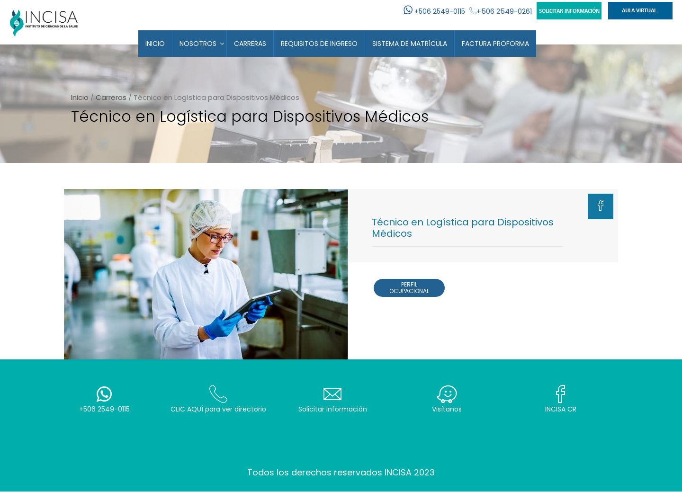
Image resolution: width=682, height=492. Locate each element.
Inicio (155, 43)
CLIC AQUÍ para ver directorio (219, 399)
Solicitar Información (333, 399)
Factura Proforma (495, 43)
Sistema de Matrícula (409, 43)
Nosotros (197, 43)
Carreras (250, 43)
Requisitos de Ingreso (319, 43)
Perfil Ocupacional (409, 287)
